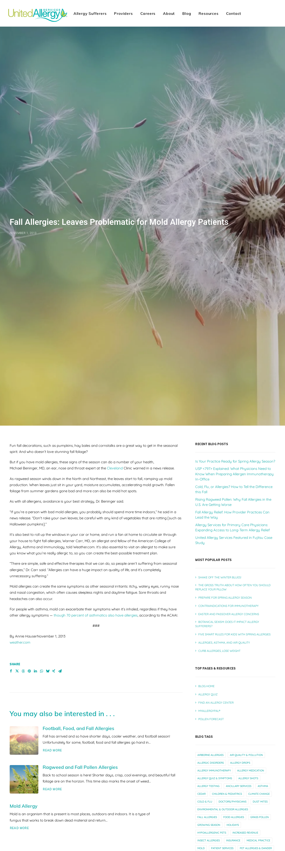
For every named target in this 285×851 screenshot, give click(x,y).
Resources (208, 13)
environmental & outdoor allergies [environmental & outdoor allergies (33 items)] (222, 809)
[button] (24, 740)
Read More (52, 750)
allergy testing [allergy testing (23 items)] (208, 786)
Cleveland (115, 468)
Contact (233, 13)
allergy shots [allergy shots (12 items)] (248, 778)
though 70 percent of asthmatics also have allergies (96, 615)
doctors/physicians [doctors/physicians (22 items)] (232, 801)
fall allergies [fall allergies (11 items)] (207, 817)
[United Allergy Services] (37, 13)
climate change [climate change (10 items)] (259, 793)
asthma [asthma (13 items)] (263, 786)
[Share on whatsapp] (41, 671)
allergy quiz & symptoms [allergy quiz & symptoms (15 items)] (214, 778)
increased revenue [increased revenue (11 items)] (245, 832)
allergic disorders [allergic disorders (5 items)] (210, 762)
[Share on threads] (23, 671)
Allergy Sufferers (90, 13)
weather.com (20, 642)
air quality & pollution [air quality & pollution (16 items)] (246, 755)
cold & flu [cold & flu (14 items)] (204, 801)
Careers (148, 13)
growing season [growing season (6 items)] (208, 825)
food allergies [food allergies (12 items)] (233, 817)
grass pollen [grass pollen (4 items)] (259, 817)
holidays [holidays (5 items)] (233, 825)
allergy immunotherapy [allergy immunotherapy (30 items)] (214, 770)
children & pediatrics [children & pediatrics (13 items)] (227, 793)
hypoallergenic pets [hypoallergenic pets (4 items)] (211, 832)
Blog (186, 13)
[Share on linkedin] (35, 671)
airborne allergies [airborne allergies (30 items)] (210, 755)
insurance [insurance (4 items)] (233, 840)
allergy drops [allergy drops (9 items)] (240, 762)
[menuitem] (90, 13)
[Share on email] (60, 671)
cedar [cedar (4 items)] (201, 793)
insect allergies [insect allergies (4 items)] (208, 840)
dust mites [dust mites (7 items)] (260, 801)
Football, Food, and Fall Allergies (78, 728)
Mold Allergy (23, 806)
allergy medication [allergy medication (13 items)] (250, 770)
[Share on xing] (54, 671)
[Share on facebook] (11, 671)
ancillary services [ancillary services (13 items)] (238, 786)
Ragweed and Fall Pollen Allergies (80, 767)
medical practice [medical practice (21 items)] (258, 840)
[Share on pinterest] (29, 671)
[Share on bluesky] (47, 671)
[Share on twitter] (17, 671)
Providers (123, 13)
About (169, 13)
